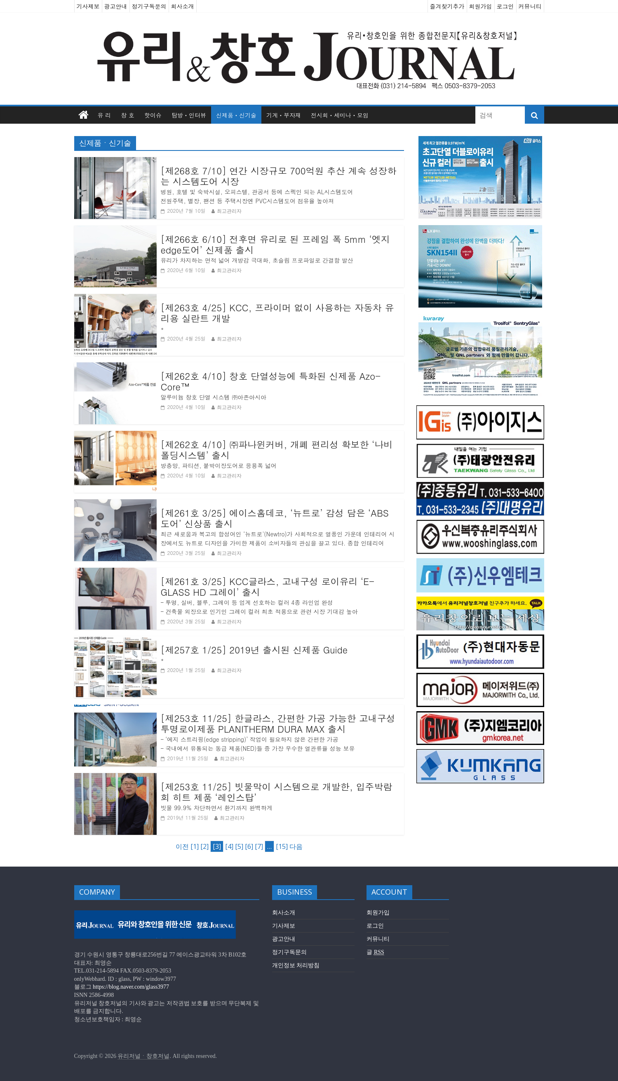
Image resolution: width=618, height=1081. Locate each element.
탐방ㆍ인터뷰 (189, 115)
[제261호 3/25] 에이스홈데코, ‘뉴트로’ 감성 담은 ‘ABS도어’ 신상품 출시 (275, 518)
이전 (182, 846)
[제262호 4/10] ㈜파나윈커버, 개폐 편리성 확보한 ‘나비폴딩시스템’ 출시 (277, 450)
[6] (249, 846)
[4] (229, 846)
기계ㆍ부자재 (283, 115)
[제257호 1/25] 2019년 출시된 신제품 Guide (254, 649)
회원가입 (480, 6)
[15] (282, 846)
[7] (259, 846)
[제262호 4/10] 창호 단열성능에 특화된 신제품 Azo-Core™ (271, 381)
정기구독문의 (149, 6)
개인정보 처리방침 (296, 965)
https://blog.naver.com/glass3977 (131, 987)
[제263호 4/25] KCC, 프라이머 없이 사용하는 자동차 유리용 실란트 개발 (277, 313)
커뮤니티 (530, 6)
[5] (239, 846)
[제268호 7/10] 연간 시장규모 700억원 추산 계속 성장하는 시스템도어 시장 (279, 176)
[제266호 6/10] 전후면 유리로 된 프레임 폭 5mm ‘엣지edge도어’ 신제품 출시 (275, 245)
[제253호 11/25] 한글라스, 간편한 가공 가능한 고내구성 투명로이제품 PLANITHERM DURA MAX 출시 (278, 724)
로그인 (505, 6)
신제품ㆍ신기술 (236, 115)
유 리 (104, 115)
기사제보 (88, 6)
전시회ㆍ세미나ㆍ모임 (340, 115)
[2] (204, 846)
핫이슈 (153, 115)
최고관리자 (229, 210)
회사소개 (182, 6)
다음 (296, 846)
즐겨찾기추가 (447, 6)
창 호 (127, 115)
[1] (194, 846)
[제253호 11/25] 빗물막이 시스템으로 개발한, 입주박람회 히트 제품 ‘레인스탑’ (276, 792)
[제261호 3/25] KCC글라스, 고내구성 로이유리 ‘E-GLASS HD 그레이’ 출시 (268, 587)
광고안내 (115, 6)
